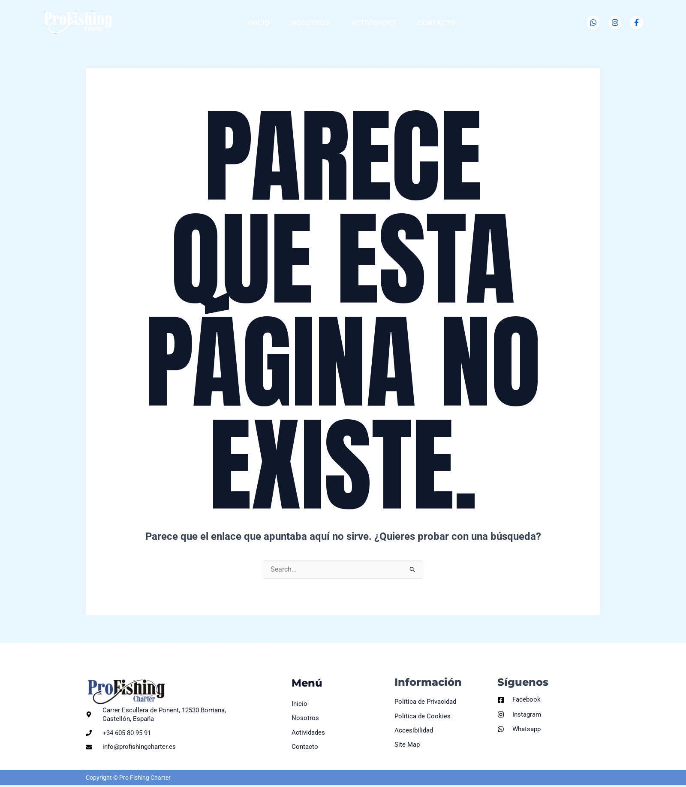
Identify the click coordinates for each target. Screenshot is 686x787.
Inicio (259, 22)
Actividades (373, 22)
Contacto (436, 22)
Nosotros (310, 22)
